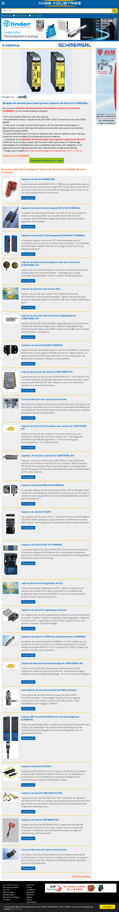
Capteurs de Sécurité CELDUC (36, 766)
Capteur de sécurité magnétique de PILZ (42, 583)
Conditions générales (31, 891)
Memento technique (11, 897)
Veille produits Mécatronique (8, 893)
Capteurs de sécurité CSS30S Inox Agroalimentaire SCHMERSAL (53, 636)
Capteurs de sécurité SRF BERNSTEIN (40, 819)
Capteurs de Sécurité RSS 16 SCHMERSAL (42, 544)
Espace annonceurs (31, 900)
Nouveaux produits (10, 887)
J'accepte (107, 906)
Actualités (7, 899)
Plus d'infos (17, 909)
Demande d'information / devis (47, 160)
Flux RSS (6, 890)
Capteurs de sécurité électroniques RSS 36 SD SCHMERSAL (50, 208)
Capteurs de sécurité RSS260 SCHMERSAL (42, 345)
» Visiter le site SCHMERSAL (16, 155)
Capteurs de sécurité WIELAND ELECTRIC (42, 793)
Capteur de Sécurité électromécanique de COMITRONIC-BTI (52, 663)
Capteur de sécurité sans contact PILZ (40, 288)
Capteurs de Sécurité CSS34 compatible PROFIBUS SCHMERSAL (53, 235)
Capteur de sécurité (49, 169)
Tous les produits (81, 876)
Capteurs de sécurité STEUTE (36, 511)
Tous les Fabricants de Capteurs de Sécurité (43, 399)
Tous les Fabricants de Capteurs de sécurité (43, 849)
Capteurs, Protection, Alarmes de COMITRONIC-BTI (47, 455)
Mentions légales (30, 895)
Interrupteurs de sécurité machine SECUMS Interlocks (49, 690)
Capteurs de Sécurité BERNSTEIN (38, 179)
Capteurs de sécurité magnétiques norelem (44, 610)
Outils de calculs (30, 886)
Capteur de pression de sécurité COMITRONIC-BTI (47, 371)
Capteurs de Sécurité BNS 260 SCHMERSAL (42, 485)
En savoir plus (28, 198)
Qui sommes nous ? (11, 885)
